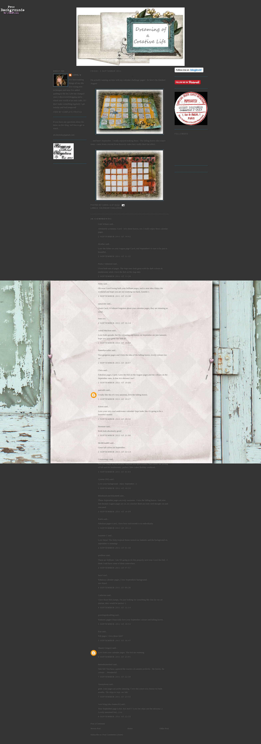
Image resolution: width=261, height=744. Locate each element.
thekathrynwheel (105, 664)
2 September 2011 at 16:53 (114, 343)
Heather (101, 244)
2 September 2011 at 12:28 (114, 276)
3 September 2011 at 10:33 (114, 488)
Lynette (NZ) (103, 479)
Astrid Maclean (105, 330)
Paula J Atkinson (105, 264)
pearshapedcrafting (106, 615)
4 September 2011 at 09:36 (114, 587)
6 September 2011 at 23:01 (114, 656)
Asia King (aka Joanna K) (109, 704)
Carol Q (76, 75)
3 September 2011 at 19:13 (114, 528)
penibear (102, 555)
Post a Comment (98, 723)
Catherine (102, 595)
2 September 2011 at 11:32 (114, 256)
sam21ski (102, 303)
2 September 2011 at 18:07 (114, 363)
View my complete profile (67, 112)
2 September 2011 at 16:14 (114, 323)
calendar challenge (131, 80)
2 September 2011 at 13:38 (114, 296)
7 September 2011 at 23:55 (114, 696)
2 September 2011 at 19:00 (114, 382)
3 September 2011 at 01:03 (114, 471)
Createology (103, 459)
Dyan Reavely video (122, 144)
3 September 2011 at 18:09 (114, 511)
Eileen (101, 406)
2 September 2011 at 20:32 (114, 419)
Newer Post (96, 728)
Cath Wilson (103, 224)
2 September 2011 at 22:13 (114, 452)
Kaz (100, 631)
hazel (100, 575)
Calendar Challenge (110, 208)
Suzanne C (102, 535)
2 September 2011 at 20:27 (114, 399)
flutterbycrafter (104, 350)
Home (130, 728)
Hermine (102, 426)
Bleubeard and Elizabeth (108, 495)
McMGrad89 (103, 443)
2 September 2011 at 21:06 (114, 435)
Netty (100, 283)
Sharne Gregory (105, 648)
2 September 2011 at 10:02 (114, 236)
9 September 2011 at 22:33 (114, 716)
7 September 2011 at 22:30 (114, 676)
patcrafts (102, 390)
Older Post (164, 728)
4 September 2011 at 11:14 (114, 607)
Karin (100, 519)
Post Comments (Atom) (113, 734)
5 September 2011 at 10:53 (114, 624)
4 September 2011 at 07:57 (114, 567)
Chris (100, 370)
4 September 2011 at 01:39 (114, 548)
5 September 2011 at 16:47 (114, 640)
